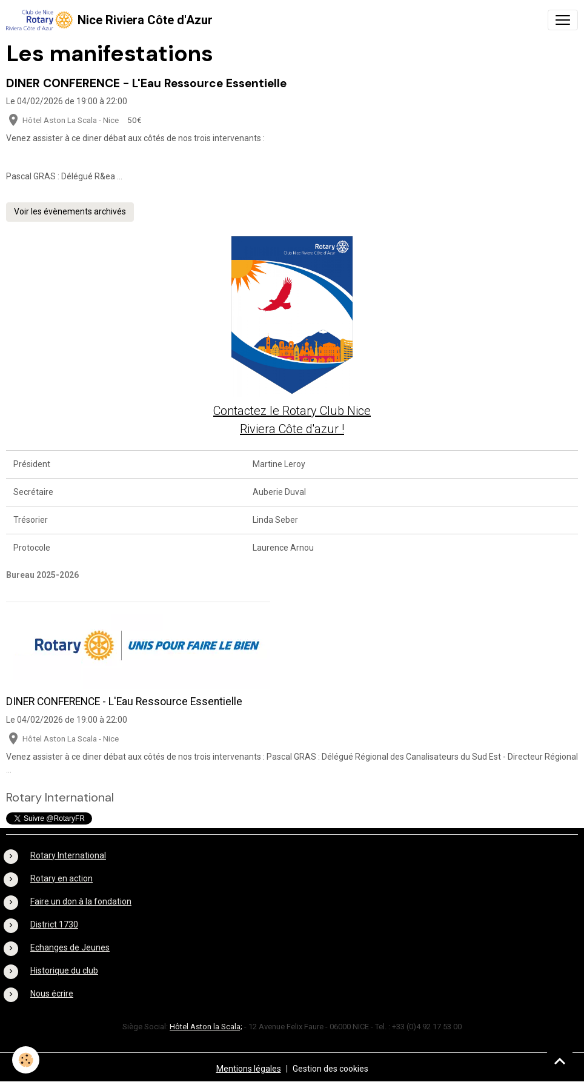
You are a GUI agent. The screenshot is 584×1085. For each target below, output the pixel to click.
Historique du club (64, 970)
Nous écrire (51, 993)
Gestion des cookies (330, 1068)
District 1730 (54, 924)
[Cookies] (25, 1059)
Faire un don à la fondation (80, 901)
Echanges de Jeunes (70, 947)
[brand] (109, 20)
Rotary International (68, 855)
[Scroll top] (560, 1061)
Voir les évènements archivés (70, 211)
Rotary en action (61, 878)
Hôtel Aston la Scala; (206, 1026)
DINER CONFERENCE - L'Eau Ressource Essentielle (146, 83)
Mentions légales (248, 1068)
